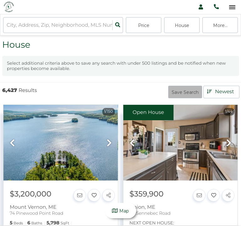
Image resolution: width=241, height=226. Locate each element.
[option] (60, 143)
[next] (109, 143)
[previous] (12, 143)
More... (220, 25)
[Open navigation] (232, 7)
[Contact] (79, 195)
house (182, 25)
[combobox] (7, 25)
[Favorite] (94, 195)
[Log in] (201, 7)
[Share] (108, 195)
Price (143, 25)
